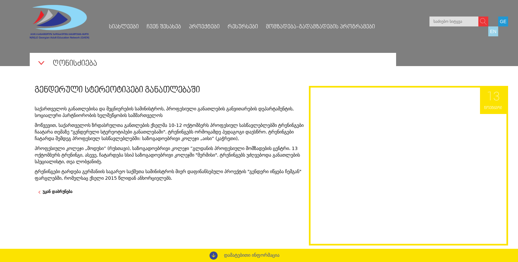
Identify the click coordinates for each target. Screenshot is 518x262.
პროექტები (204, 27)
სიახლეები (124, 27)
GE (503, 21)
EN (493, 31)
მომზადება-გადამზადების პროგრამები (320, 27)
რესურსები (243, 27)
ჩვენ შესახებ (164, 27)
